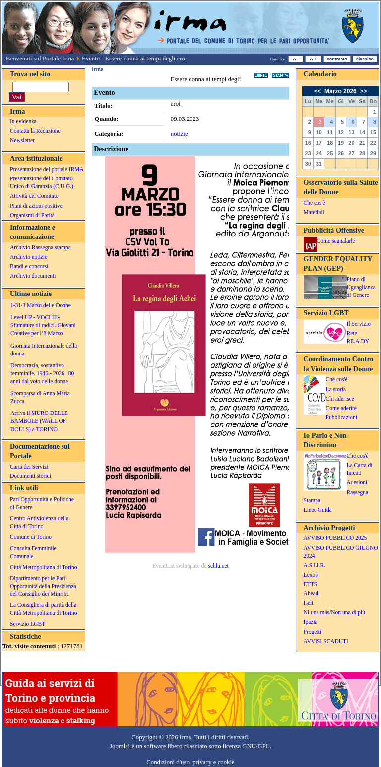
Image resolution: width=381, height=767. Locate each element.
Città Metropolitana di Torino (43, 567)
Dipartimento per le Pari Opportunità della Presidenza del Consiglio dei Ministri (43, 586)
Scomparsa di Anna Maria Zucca (40, 397)
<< (318, 91)
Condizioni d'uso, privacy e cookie (190, 762)
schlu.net (218, 566)
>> (362, 91)
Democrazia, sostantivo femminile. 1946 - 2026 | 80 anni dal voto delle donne (42, 373)
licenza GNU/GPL (246, 746)
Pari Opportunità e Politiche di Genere (42, 503)
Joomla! (120, 746)
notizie (179, 133)
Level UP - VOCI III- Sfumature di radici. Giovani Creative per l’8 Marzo (43, 325)
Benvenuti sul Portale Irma (40, 58)
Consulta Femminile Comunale (33, 552)
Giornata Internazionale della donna (43, 349)
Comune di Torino (31, 537)
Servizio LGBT (27, 624)
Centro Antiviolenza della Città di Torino (39, 522)
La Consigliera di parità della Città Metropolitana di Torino (43, 609)
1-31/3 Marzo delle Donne (40, 305)
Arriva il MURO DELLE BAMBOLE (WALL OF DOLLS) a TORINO (39, 421)
